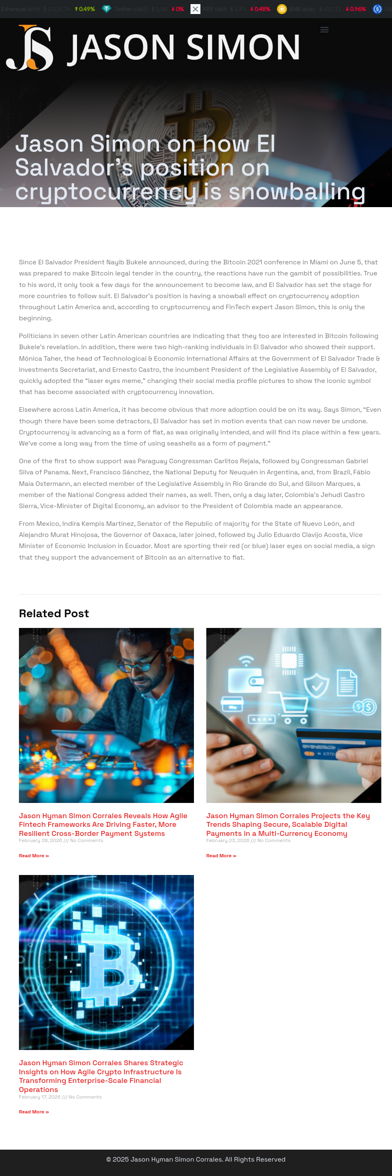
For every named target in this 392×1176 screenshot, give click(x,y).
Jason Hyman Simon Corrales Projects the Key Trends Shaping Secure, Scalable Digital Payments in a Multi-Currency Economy (288, 824)
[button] (324, 29)
